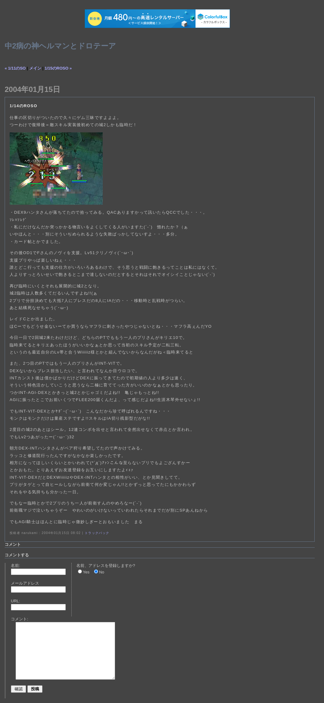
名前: (15, 565)
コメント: (19, 619)
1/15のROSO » (58, 68)
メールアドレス (25, 583)
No (101, 572)
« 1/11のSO (15, 68)
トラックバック (97, 533)
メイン (35, 68)
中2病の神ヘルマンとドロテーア (60, 46)
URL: (15, 601)
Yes (86, 572)
